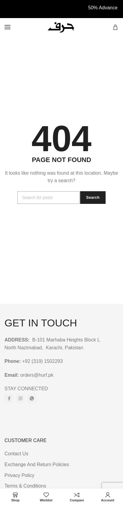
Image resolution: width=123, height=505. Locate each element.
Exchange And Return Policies (36, 464)
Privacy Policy (19, 475)
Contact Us (16, 453)
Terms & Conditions (25, 485)
